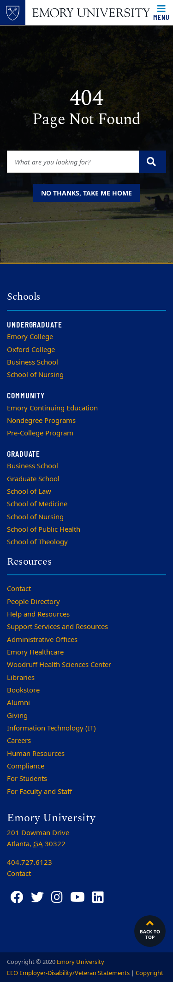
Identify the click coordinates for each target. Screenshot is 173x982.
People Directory (33, 602)
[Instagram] (57, 897)
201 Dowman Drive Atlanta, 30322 (38, 838)
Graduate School (33, 479)
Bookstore (23, 690)
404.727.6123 (29, 862)
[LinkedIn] (98, 897)
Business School (32, 362)
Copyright (149, 973)
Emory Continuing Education (52, 408)
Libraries (21, 678)
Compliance (25, 766)
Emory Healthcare (35, 652)
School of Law (29, 491)
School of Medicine (37, 504)
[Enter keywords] (73, 162)
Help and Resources (38, 614)
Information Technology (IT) (51, 728)
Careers (19, 741)
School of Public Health (43, 529)
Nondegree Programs (41, 420)
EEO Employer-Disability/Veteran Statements (68, 973)
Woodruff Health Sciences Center (59, 665)
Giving (17, 716)
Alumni (18, 703)
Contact (19, 589)
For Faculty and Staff (39, 792)
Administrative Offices (42, 640)
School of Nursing (35, 375)
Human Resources (36, 754)
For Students (27, 779)
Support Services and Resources (57, 627)
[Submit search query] (152, 162)
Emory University (80, 961)
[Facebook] (17, 897)
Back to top (150, 928)
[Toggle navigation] (161, 12)
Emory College (30, 337)
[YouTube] (77, 897)
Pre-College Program (40, 433)
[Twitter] (37, 897)
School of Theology (37, 542)
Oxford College (31, 350)
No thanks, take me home (86, 193)
